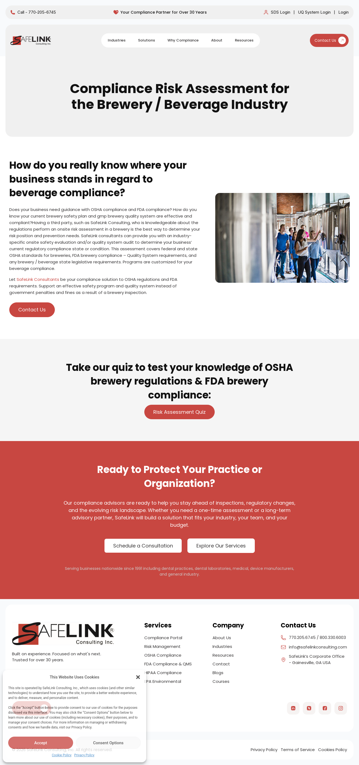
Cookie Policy (61, 755)
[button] (138, 677)
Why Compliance (183, 40)
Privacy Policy (84, 755)
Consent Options (108, 742)
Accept (40, 742)
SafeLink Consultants (38, 279)
